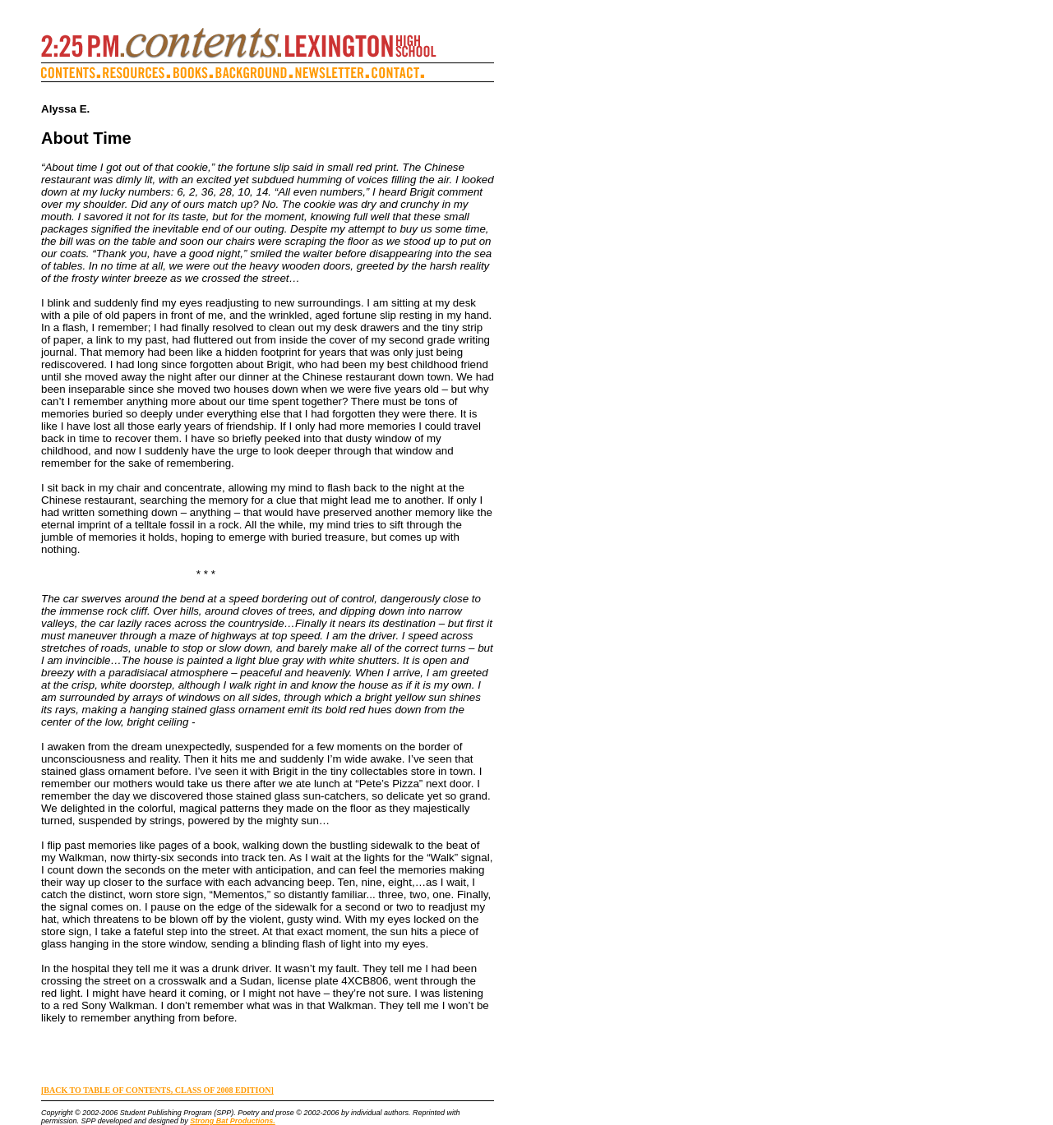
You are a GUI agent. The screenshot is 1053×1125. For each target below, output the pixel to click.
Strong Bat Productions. (232, 1121)
